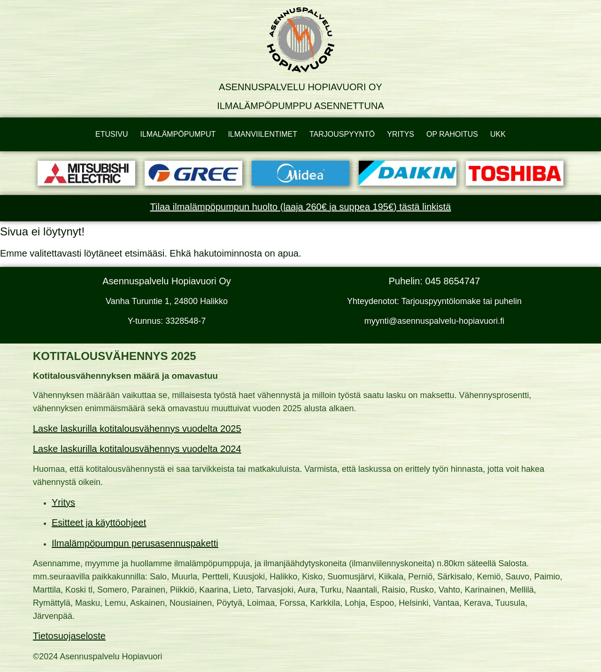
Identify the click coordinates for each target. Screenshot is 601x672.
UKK (498, 134)
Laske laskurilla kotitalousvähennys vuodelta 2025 (137, 428)
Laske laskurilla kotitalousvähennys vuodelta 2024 (137, 449)
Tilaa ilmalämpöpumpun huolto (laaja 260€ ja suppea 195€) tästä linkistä (300, 207)
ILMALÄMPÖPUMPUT (178, 134)
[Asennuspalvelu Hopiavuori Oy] (300, 40)
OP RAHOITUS (452, 134)
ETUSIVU (111, 134)
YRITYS (400, 134)
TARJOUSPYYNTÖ (342, 134)
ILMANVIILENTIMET (262, 134)
